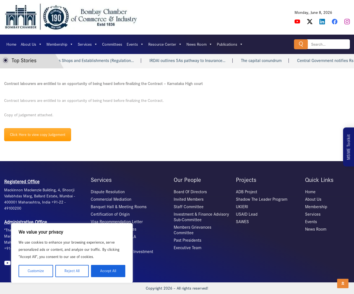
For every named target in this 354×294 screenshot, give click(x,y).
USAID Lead (246, 214)
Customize (36, 271)
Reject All (72, 271)
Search (301, 44)
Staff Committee (189, 206)
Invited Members (189, 199)
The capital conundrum (266, 60)
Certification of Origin (110, 214)
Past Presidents (187, 240)
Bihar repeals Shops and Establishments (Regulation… (90, 60)
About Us (31, 44)
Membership (59, 44)
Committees (112, 44)
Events (135, 44)
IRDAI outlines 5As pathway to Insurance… (192, 60)
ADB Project (246, 191)
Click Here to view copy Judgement (37, 134)
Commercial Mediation (111, 199)
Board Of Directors (190, 191)
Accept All (108, 271)
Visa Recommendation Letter (117, 221)
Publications (230, 44)
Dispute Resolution (108, 191)
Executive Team (187, 247)
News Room (199, 44)
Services (88, 44)
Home (11, 44)
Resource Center (165, 44)
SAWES (242, 221)
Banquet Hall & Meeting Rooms (119, 206)
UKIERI (242, 206)
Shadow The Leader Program (261, 199)
